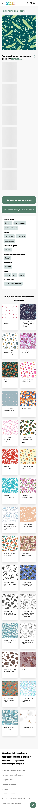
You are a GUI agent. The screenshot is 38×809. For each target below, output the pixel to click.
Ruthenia (16, 58)
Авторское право (8, 780)
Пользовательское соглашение (13, 770)
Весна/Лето (9, 236)
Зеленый (8, 249)
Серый (7, 258)
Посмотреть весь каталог (14, 10)
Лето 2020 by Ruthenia (13, 284)
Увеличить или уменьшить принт (19, 210)
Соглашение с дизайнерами (12, 775)
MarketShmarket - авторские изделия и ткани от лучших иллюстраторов (16, 758)
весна (21, 275)
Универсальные (11, 228)
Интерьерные (19, 223)
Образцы (5, 789)
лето (14, 275)
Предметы (21, 236)
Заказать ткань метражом (19, 200)
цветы (7, 275)
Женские (8, 223)
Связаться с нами (8, 794)
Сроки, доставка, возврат (11, 803)
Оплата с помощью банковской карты (16, 798)
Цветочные (9, 241)
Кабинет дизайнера (9, 784)
